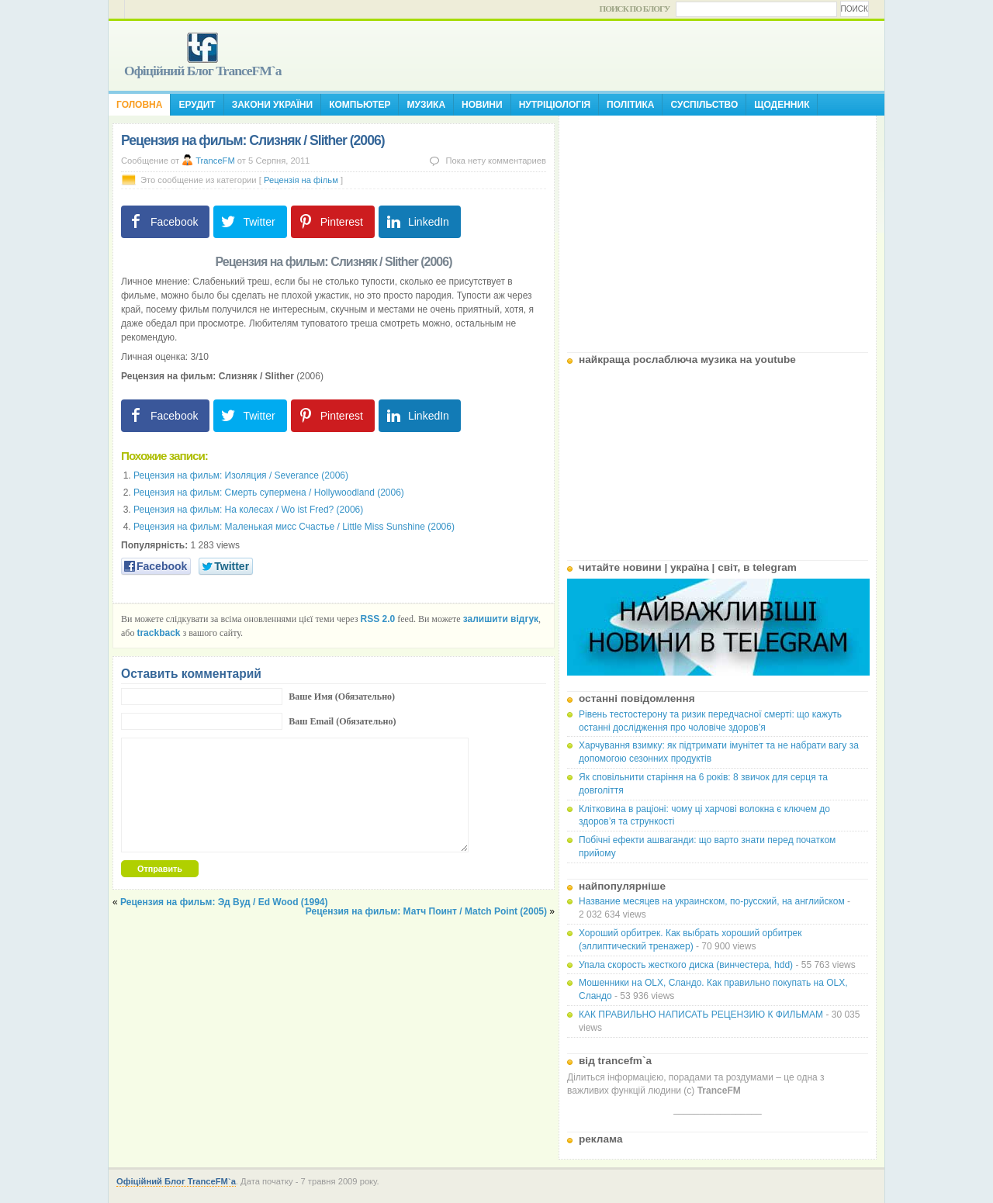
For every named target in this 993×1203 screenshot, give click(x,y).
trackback (158, 632)
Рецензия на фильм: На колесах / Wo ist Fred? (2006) (248, 509)
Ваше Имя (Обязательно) (342, 696)
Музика (426, 104)
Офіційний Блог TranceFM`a (203, 70)
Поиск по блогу (635, 8)
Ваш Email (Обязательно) (342, 721)
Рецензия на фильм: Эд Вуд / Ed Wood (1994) (223, 902)
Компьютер (359, 104)
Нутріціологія (554, 104)
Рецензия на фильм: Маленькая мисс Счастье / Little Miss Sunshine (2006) (294, 526)
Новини (482, 104)
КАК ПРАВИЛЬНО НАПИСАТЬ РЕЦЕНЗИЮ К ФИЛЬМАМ (701, 1014)
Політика (630, 104)
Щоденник (781, 104)
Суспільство (704, 104)
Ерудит (196, 104)
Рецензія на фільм (301, 180)
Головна (139, 104)
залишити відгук (500, 619)
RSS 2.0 (378, 619)
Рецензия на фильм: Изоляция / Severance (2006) (240, 475)
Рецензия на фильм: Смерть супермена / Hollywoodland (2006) (268, 492)
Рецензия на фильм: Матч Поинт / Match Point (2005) (426, 911)
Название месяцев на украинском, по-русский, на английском (712, 901)
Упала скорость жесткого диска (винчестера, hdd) (686, 964)
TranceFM (215, 160)
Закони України (272, 104)
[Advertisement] (717, 228)
